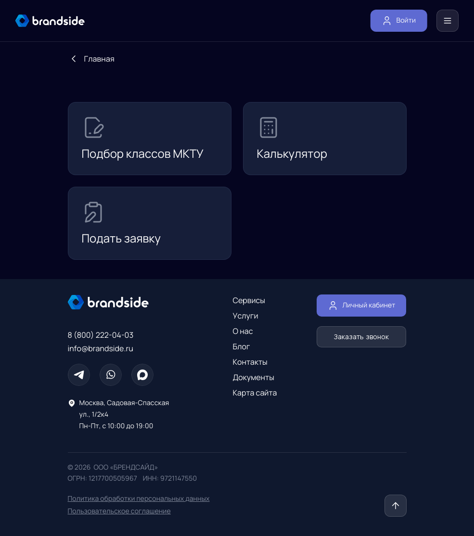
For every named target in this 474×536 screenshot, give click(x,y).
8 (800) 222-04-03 (101, 335)
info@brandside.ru (100, 348)
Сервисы (249, 300)
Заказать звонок (361, 336)
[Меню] (447, 21)
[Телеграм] (79, 375)
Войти (398, 21)
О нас (243, 331)
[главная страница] (50, 20)
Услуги (245, 315)
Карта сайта (255, 392)
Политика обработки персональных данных (139, 498)
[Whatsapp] (111, 375)
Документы (253, 377)
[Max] (142, 375)
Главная (99, 58)
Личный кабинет (361, 305)
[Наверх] (395, 506)
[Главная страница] (130, 302)
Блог (241, 346)
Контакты (250, 362)
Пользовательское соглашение (119, 511)
